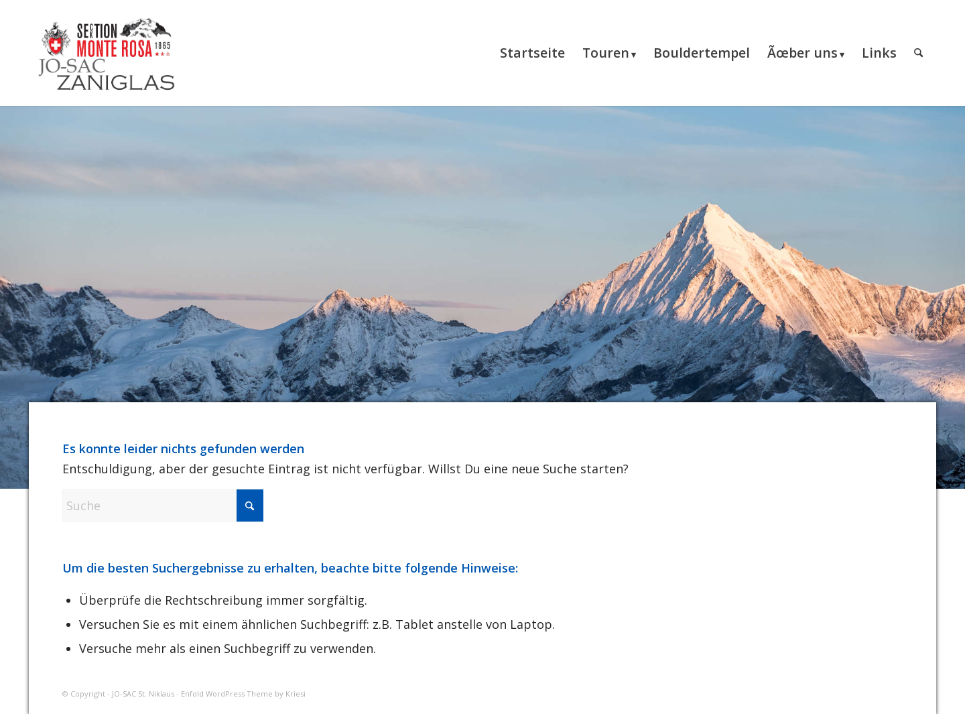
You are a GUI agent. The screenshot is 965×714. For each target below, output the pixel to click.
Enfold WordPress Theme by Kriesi (243, 694)
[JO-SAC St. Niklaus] (106, 53)
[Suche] (918, 53)
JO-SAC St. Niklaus (143, 694)
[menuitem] (532, 53)
